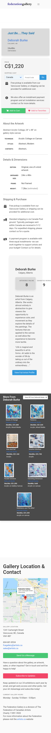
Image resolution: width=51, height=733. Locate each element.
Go (43, 77)
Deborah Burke (18, 40)
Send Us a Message (25, 655)
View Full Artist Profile (24, 372)
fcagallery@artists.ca (12, 645)
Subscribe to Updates (25, 676)
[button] (38, 4)
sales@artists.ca (10, 648)
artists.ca (21, 719)
